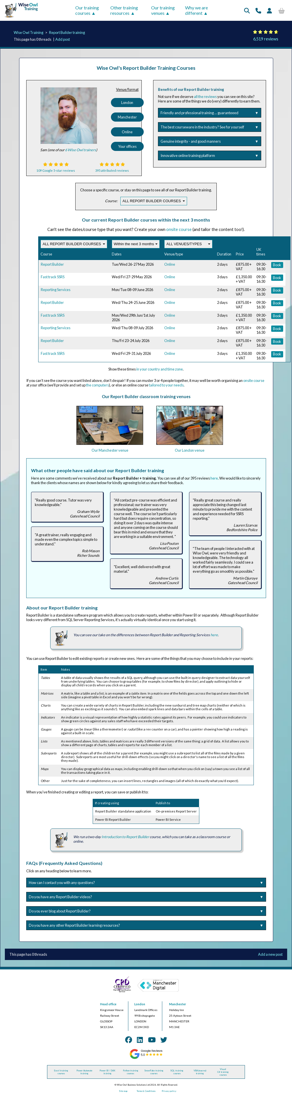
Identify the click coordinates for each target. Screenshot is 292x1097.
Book (277, 265)
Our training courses (87, 10)
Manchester (127, 117)
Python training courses (130, 1072)
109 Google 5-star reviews (55, 170)
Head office (108, 1004)
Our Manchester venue (110, 450)
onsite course (179, 229)
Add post (62, 39)
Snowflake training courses (153, 1072)
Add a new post (270, 954)
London (127, 102)
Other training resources (124, 10)
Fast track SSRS (52, 277)
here (214, 478)
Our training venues (163, 10)
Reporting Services (55, 289)
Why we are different (196, 10)
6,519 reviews (265, 38)
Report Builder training (67, 32)
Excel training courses (61, 1072)
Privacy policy (169, 1091)
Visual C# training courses (223, 1072)
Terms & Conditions (146, 1091)
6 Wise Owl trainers (80, 150)
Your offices (127, 146)
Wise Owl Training (28, 32)
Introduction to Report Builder (125, 836)
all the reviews (205, 96)
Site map (123, 1091)
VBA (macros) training (200, 1072)
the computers (97, 385)
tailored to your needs (166, 385)
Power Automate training (84, 1072)
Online (127, 132)
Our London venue (189, 450)
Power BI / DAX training (107, 1072)
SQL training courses (176, 1072)
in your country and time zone (159, 369)
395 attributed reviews (112, 170)
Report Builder (52, 264)
